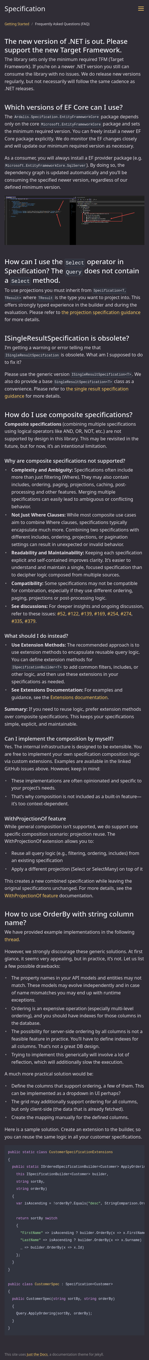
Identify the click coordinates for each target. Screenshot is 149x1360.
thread (12, 938)
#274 (125, 612)
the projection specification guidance (101, 310)
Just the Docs (37, 1352)
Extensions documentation (78, 695)
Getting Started (17, 23)
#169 (99, 612)
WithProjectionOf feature (31, 894)
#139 (86, 612)
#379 (30, 619)
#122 (73, 612)
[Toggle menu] (141, 8)
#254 (112, 612)
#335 (16, 619)
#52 (61, 612)
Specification (25, 8)
